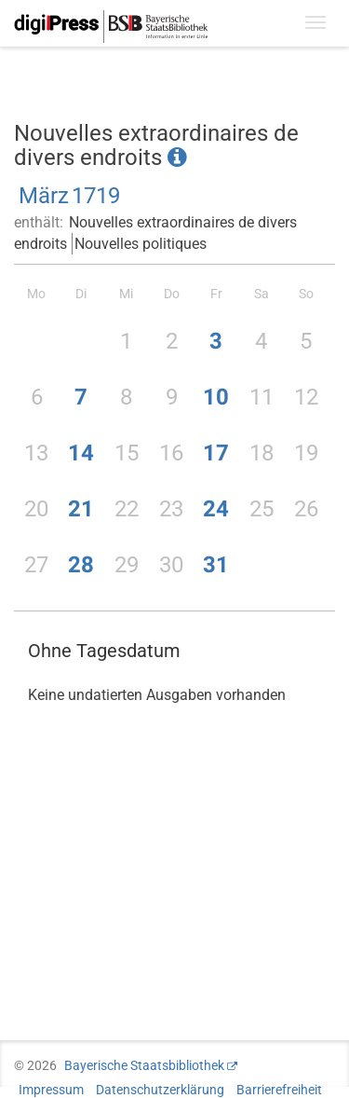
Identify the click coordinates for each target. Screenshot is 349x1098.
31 (216, 565)
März (44, 196)
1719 (96, 196)
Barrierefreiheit (279, 1089)
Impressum (51, 1089)
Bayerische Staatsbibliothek (144, 1065)
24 (216, 509)
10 (216, 397)
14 (81, 453)
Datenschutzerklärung (160, 1089)
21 (81, 509)
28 (81, 565)
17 (216, 453)
